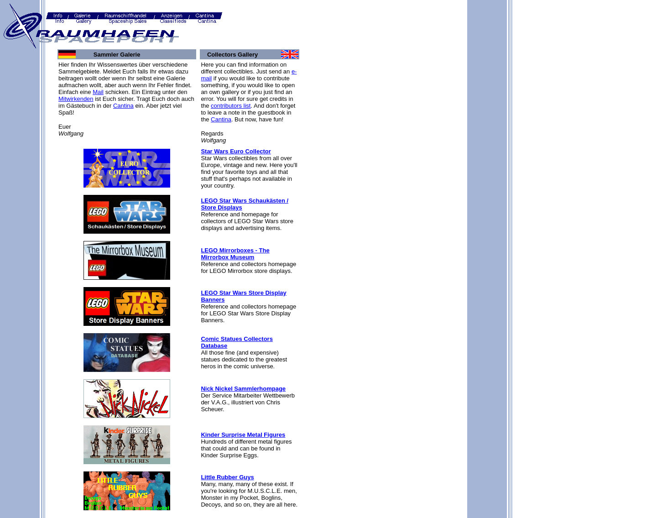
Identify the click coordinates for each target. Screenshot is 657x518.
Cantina (123, 105)
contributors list (230, 105)
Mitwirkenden (76, 98)
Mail (98, 92)
